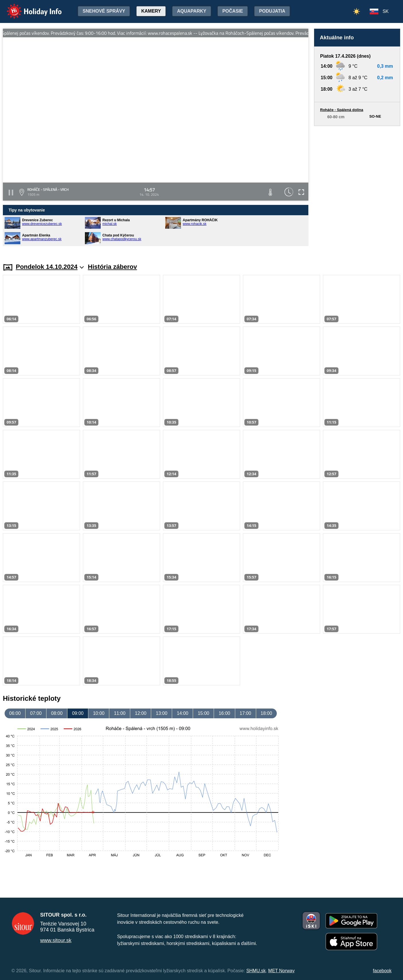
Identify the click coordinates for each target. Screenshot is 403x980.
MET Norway (281, 970)
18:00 (266, 713)
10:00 (98, 713)
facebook (382, 970)
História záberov (112, 266)
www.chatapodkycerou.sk (121, 239)
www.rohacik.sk (195, 224)
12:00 (140, 713)
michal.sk (109, 224)
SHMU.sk (256, 970)
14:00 (182, 713)
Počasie (232, 11)
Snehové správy (104, 11)
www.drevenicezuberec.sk (42, 224)
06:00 (15, 713)
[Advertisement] (357, 189)
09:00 (77, 713)
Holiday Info (29, 7)
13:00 (161, 713)
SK (386, 11)
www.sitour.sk (55, 940)
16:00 (224, 713)
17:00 (245, 713)
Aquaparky (191, 11)
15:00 (203, 713)
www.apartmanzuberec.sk (41, 239)
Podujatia (272, 11)
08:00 (57, 713)
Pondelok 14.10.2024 (50, 266)
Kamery (151, 11)
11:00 (119, 713)
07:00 (36, 713)
